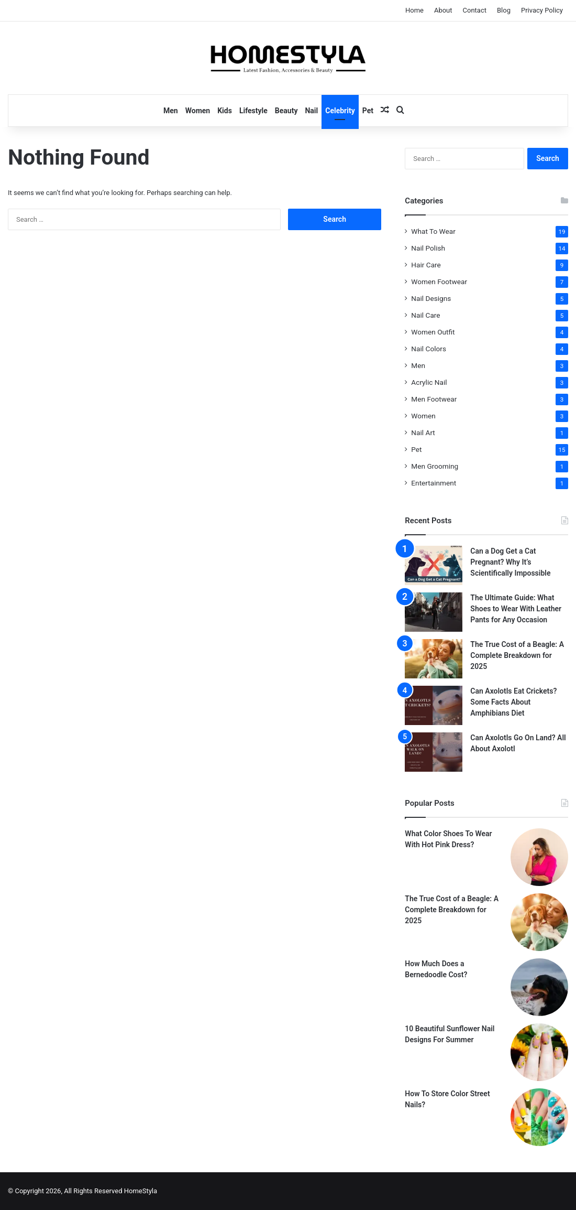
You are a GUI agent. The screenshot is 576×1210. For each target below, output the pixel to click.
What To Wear (433, 231)
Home (414, 10)
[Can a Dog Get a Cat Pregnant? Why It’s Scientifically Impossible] (433, 565)
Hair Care (426, 265)
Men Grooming (434, 466)
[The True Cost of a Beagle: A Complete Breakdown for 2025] (433, 658)
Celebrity (340, 110)
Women (197, 110)
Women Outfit (433, 332)
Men (170, 110)
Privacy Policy (542, 10)
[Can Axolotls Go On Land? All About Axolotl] (433, 752)
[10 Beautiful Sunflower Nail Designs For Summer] (539, 1052)
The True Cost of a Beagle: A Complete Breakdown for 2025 (517, 655)
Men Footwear (434, 399)
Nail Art (423, 432)
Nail (311, 110)
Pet (367, 110)
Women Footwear (439, 281)
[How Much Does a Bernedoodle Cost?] (539, 987)
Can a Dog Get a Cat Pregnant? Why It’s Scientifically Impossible (510, 562)
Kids (224, 110)
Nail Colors (428, 348)
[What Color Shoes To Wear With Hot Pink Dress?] (539, 857)
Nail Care (425, 315)
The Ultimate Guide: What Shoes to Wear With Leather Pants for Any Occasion (515, 608)
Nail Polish (428, 248)
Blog (504, 10)
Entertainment (433, 483)
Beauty (286, 110)
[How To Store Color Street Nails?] (539, 1117)
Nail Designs (431, 298)
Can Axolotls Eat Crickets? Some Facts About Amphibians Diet (513, 702)
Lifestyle (253, 110)
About (443, 10)
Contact (474, 10)
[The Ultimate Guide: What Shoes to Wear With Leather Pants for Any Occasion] (433, 612)
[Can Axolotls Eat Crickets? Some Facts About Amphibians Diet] (433, 705)
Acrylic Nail (429, 382)
